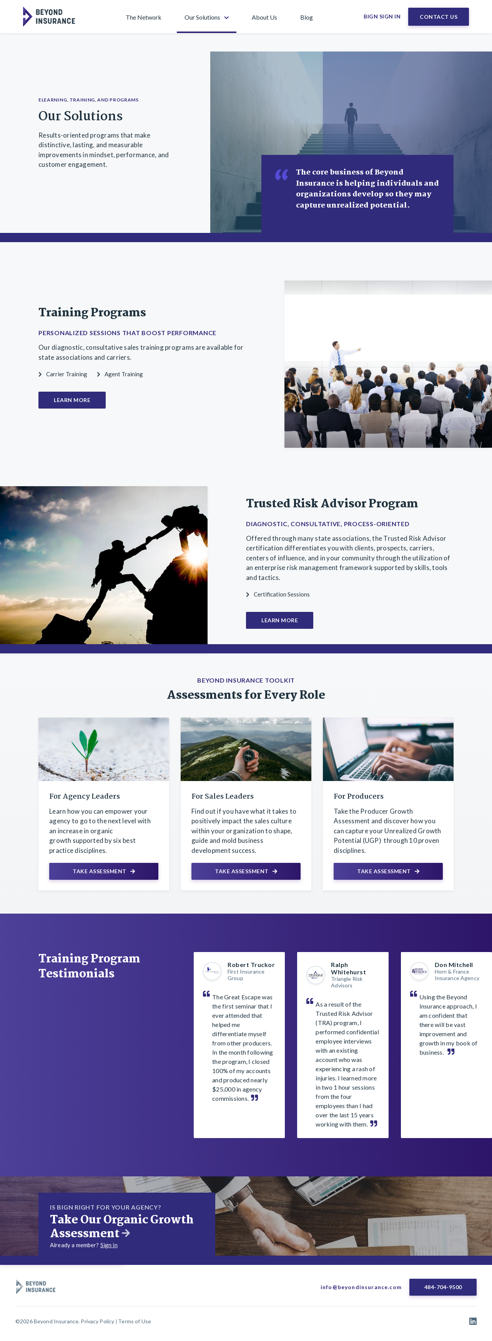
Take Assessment (104, 871)
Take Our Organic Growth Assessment (122, 1227)
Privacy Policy (97, 1321)
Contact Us (438, 16)
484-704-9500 (443, 1287)
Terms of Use (134, 1321)
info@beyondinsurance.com (361, 1287)
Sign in (109, 1244)
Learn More (72, 400)
